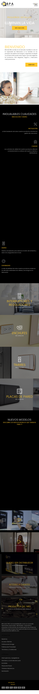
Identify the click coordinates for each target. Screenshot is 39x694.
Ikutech (13, 684)
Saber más (31, 64)
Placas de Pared (7, 666)
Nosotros (4, 639)
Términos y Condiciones (9, 649)
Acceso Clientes (7, 642)
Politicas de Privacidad (9, 647)
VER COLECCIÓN (19, 28)
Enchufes (4, 663)
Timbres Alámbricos (8, 668)
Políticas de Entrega (8, 644)
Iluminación (5, 671)
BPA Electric (11, 682)
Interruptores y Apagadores (10, 658)
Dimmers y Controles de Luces (11, 661)
